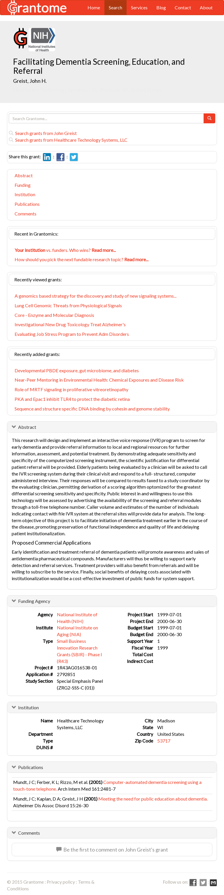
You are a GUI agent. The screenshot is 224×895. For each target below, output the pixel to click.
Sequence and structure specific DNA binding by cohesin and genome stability (92, 408)
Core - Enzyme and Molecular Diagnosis (54, 315)
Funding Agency (34, 601)
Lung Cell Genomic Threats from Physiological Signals (68, 305)
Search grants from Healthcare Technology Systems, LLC (68, 140)
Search (115, 7)
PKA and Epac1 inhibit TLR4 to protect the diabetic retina (72, 399)
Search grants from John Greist (43, 133)
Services (139, 7)
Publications (27, 204)
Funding (23, 185)
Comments (25, 213)
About (206, 7)
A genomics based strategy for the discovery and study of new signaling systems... (95, 296)
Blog (161, 7)
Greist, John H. (30, 81)
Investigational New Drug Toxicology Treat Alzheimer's (70, 324)
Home (94, 7)
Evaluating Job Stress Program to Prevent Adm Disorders (72, 334)
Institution (25, 194)
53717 (163, 740)
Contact (183, 7)
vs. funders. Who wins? (65, 250)
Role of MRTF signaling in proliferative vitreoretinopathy (71, 389)
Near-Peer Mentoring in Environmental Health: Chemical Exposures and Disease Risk (99, 379)
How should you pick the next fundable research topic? (81, 259)
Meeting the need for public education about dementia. (153, 798)
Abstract (24, 175)
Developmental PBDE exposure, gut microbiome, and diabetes (77, 370)
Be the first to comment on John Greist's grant (112, 849)
